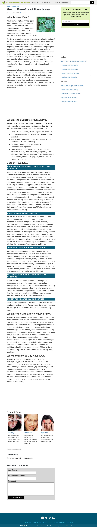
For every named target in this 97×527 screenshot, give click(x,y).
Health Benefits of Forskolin (69, 69)
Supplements (47, 2)
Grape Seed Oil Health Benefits (70, 93)
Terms (55, 522)
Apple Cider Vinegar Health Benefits (72, 85)
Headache (28, 433)
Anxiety (11, 433)
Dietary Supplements (13, 6)
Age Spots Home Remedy (69, 97)
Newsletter (47, 522)
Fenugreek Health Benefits (69, 101)
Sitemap (70, 522)
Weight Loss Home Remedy (69, 89)
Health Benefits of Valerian (69, 77)
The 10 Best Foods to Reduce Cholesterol (73, 61)
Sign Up (75, 24)
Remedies (35, 2)
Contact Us (37, 522)
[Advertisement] (31, 103)
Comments (23, 13)
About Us (27, 522)
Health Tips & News (62, 2)
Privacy (62, 522)
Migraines (44, 433)
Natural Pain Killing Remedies (70, 73)
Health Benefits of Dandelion (69, 65)
